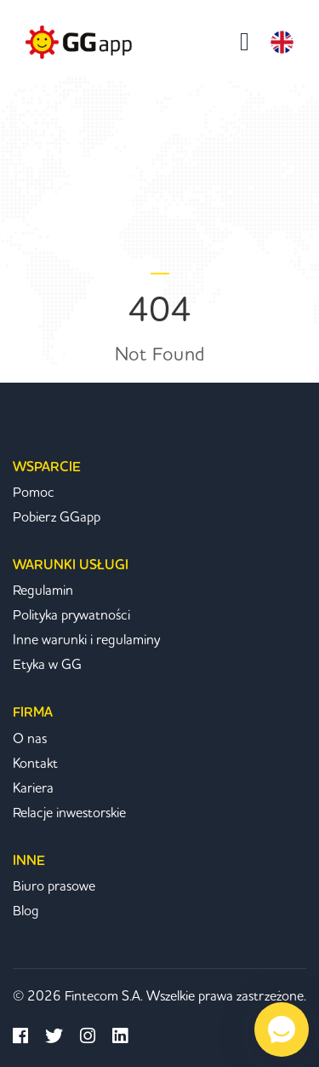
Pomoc (33, 492)
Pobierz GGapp (56, 517)
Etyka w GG (47, 664)
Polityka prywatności (71, 615)
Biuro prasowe (54, 886)
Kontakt (35, 763)
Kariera (33, 788)
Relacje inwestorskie (69, 813)
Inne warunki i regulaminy (86, 640)
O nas (30, 739)
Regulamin (43, 590)
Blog (26, 911)
